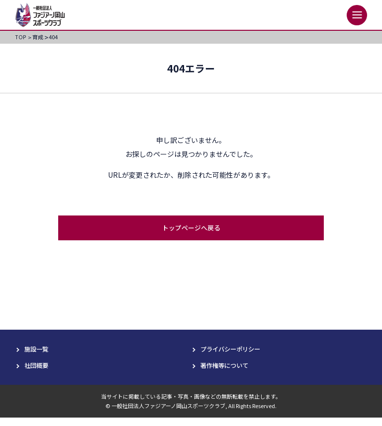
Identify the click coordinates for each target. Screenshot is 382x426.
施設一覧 (38, 355)
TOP (23, 37)
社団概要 (38, 373)
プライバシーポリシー (235, 355)
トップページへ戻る (191, 234)
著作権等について (228, 373)
